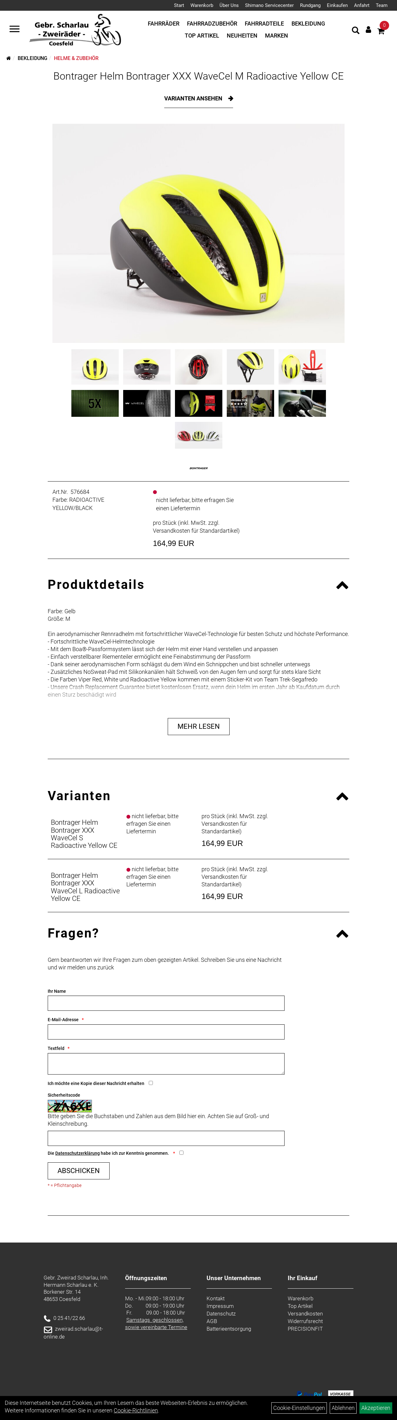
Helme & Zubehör (76, 58)
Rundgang (310, 5)
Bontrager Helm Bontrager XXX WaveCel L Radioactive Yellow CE (85, 887)
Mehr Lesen (198, 726)
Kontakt (216, 1298)
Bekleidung (308, 23)
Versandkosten (305, 1313)
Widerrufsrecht (305, 1321)
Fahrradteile (264, 23)
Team (382, 5)
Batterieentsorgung (229, 1329)
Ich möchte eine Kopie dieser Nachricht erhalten (96, 1083)
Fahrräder (163, 23)
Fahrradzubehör (212, 23)
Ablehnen (343, 1408)
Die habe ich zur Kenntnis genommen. (109, 1153)
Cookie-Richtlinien (136, 1410)
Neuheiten (242, 35)
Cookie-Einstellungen (299, 1408)
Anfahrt (362, 5)
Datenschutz (221, 1313)
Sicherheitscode (64, 1095)
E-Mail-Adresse (63, 1019)
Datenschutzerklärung (77, 1153)
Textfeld (56, 1048)
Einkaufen (337, 5)
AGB (212, 1321)
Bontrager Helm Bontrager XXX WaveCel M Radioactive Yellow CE (198, 76)
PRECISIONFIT (305, 1329)
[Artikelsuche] (355, 31)
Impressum (220, 1306)
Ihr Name (57, 991)
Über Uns (229, 5)
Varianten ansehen (194, 98)
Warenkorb (201, 5)
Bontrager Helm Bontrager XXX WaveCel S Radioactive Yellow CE (84, 833)
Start (179, 5)
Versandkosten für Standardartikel (195, 530)
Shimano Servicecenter (269, 5)
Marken (276, 35)
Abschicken (78, 1171)
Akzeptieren (375, 1408)
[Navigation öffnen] (14, 30)
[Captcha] (166, 1138)
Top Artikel (202, 35)
